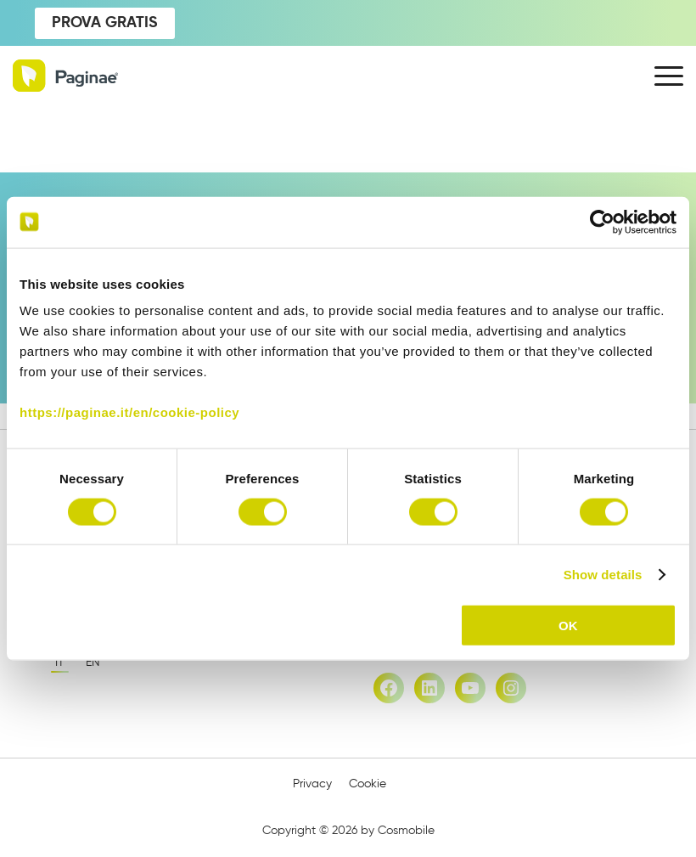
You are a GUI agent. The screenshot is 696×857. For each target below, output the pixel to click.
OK (568, 625)
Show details (603, 574)
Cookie (367, 784)
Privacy (312, 784)
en (93, 662)
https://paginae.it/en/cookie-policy (129, 412)
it (60, 662)
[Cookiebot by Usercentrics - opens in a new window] (602, 221)
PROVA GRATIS (105, 23)
